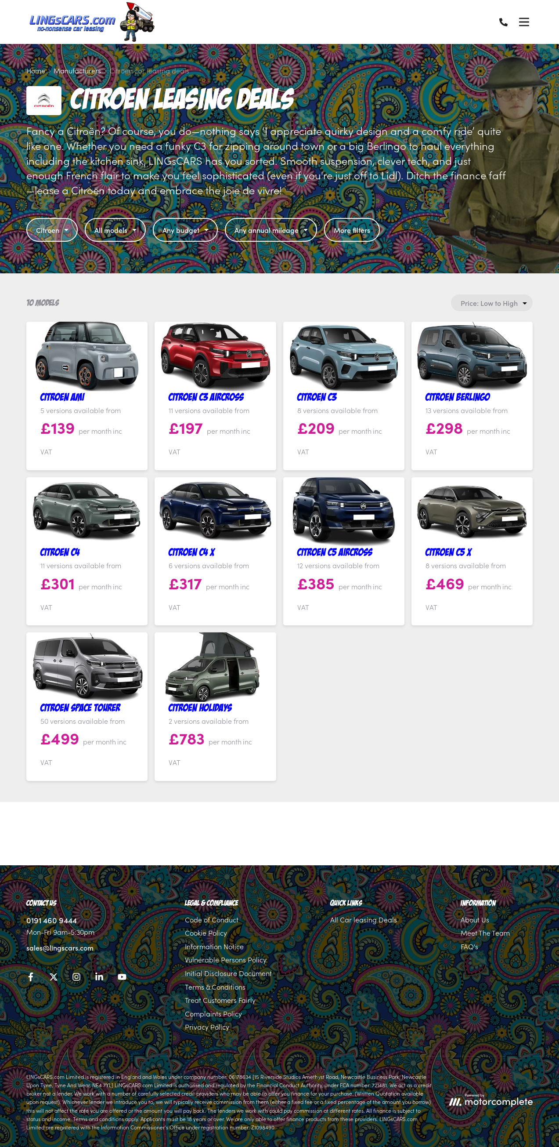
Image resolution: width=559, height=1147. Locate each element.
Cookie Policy (206, 932)
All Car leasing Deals (363, 919)
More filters (352, 230)
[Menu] (524, 22)
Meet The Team (485, 932)
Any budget (186, 230)
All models (116, 230)
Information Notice (214, 946)
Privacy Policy (207, 1026)
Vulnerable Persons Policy (226, 959)
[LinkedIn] (99, 978)
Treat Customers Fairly (220, 1000)
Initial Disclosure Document (228, 973)
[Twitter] (53, 978)
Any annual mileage (272, 230)
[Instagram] (76, 978)
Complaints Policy (213, 1013)
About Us (475, 919)
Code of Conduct (211, 919)
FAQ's (469, 946)
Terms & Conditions (215, 986)
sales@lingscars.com (60, 947)
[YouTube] (122, 978)
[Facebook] (30, 978)
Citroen (53, 230)
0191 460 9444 (51, 920)
